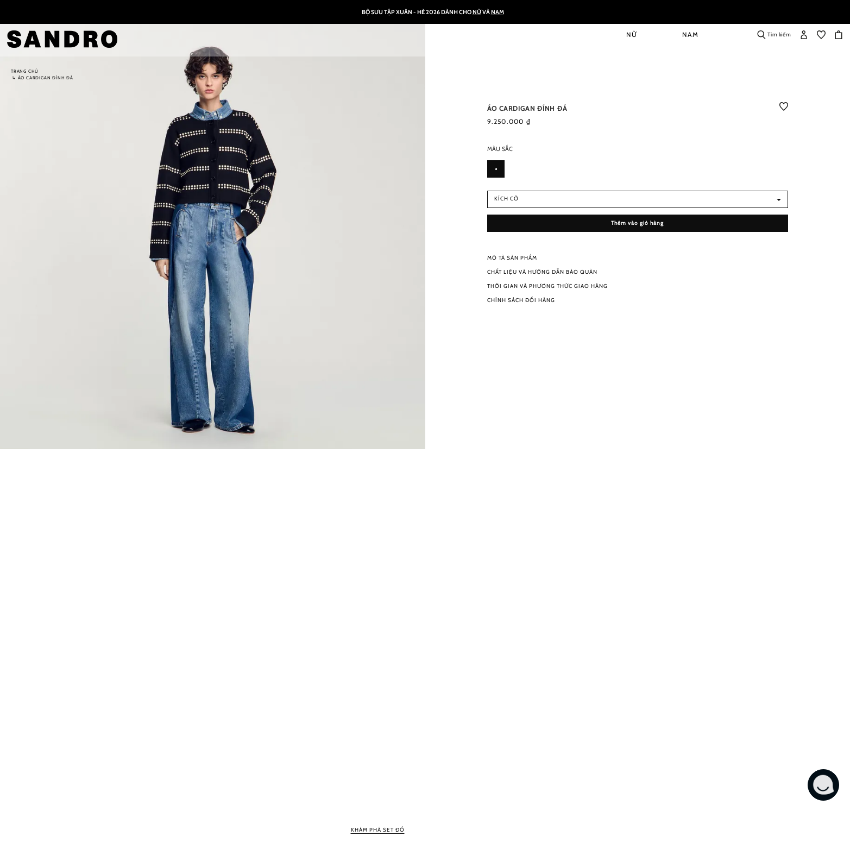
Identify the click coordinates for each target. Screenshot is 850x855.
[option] (496, 169)
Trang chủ (25, 71)
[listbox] (638, 172)
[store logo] (66, 39)
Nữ (477, 12)
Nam (497, 12)
